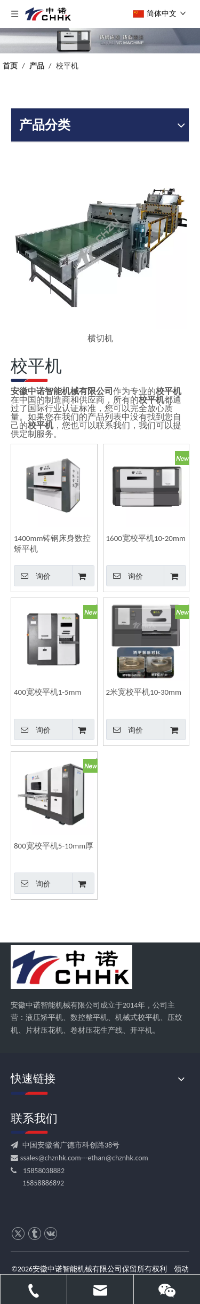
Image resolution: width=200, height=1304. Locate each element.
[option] (100, 250)
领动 (181, 1269)
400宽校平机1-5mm (48, 692)
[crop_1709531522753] (100, 40)
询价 (32, 575)
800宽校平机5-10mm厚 (53, 846)
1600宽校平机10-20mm (146, 538)
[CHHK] (71, 967)
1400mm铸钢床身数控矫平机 (52, 543)
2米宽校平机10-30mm (144, 692)
